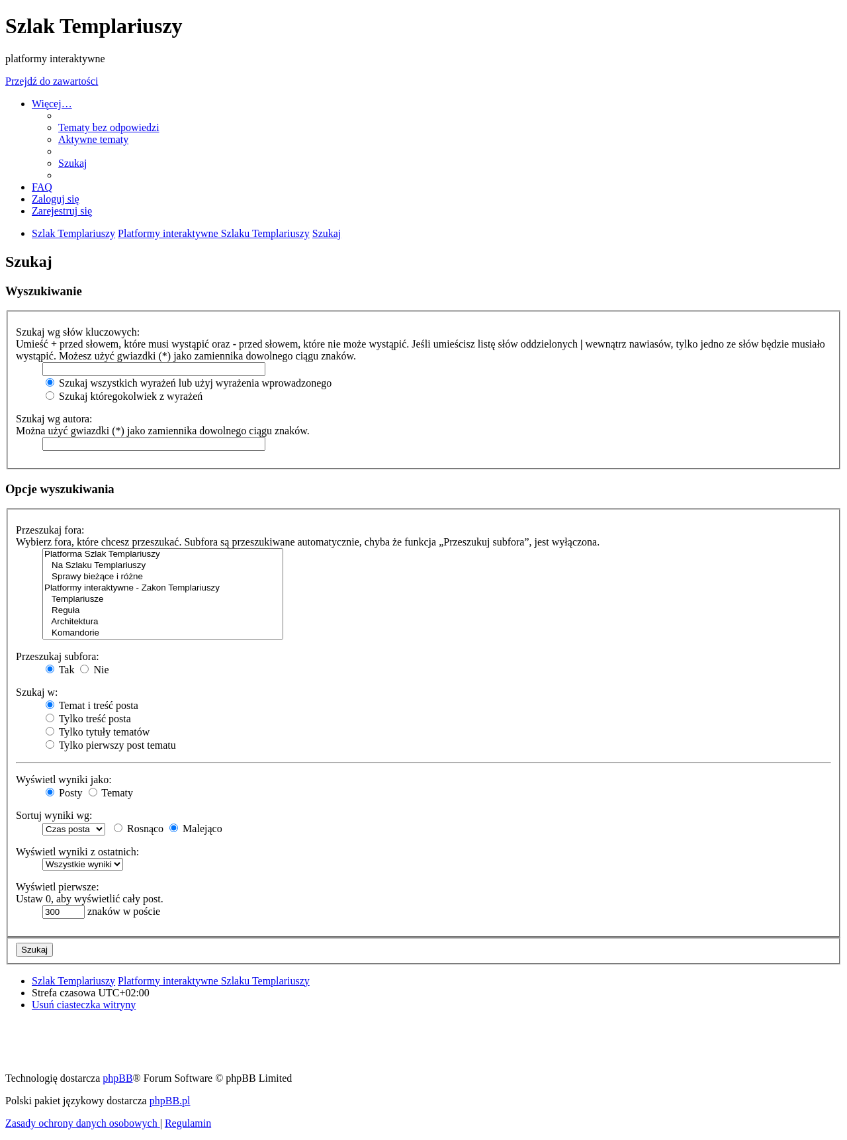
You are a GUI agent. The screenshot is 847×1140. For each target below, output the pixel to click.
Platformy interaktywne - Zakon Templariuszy (163, 588)
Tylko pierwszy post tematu (111, 745)
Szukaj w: (37, 692)
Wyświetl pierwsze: (57, 886)
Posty (64, 792)
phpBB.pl (170, 1100)
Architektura (163, 622)
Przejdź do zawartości (51, 81)
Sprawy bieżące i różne (163, 577)
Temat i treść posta (92, 705)
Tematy (111, 792)
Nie (94, 669)
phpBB (117, 1078)
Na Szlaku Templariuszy (163, 565)
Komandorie (163, 633)
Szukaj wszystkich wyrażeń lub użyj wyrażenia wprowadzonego (189, 383)
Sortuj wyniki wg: (54, 815)
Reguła (163, 610)
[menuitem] (108, 127)
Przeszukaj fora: (50, 530)
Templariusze (163, 599)
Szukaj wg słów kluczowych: (78, 332)
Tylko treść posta (88, 718)
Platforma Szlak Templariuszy (163, 554)
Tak (60, 669)
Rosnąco (138, 828)
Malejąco (195, 828)
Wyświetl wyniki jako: (64, 779)
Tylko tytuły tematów (98, 731)
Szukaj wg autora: (54, 418)
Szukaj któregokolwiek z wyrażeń (124, 396)
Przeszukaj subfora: (57, 656)
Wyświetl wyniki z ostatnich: (77, 851)
